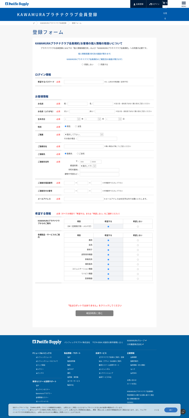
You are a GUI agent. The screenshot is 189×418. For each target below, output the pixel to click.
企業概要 (133, 357)
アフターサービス (73, 376)
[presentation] (94, 297)
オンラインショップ (105, 370)
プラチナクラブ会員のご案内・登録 (110, 357)
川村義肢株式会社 (133, 344)
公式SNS (133, 370)
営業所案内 (134, 360)
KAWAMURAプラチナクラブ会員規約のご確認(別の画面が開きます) (94, 59)
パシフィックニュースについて (46, 360)
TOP (36, 381)
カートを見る (131, 380)
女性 (79, 126)
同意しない (87, 64)
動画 (68, 363)
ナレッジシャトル (41, 394)
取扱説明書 (71, 360)
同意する (103, 64)
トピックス (39, 370)
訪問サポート (40, 397)
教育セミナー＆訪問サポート (108, 363)
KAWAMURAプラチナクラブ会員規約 (140, 387)
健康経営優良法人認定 (135, 402)
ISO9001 (130, 398)
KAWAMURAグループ (134, 340)
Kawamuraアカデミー (43, 388)
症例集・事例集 (72, 373)
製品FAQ (70, 379)
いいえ (156, 410)
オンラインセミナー (42, 385)
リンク (132, 367)
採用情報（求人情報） (137, 363)
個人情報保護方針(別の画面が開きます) (94, 53)
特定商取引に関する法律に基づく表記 (140, 391)
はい (170, 410)
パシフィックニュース (43, 357)
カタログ (70, 367)
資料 (68, 370)
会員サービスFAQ (104, 373)
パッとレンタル (103, 367)
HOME (34, 23)
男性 (68, 126)
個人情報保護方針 (133, 395)
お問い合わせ (131, 376)
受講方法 (38, 401)
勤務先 (69, 153)
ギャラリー (39, 367)
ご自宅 (82, 153)
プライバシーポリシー (20, 410)
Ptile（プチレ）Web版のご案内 (109, 360)
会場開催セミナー (41, 391)
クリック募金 (40, 363)
